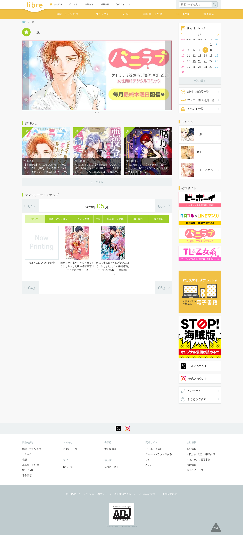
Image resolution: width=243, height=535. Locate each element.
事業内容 (89, 4)
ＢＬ (191, 152)
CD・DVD (183, 14)
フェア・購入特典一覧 (200, 100)
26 (194, 66)
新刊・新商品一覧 (198, 91)
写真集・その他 (152, 14)
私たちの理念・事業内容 (202, 454)
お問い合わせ (170, 493)
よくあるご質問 (196, 399)
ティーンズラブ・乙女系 (159, 454)
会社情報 (73, 4)
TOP (24, 22)
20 (199, 61)
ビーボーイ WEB (155, 449)
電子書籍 (208, 14)
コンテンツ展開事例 (199, 459)
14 (205, 55)
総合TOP (58, 4)
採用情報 (105, 4)
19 (194, 61)
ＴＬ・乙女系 (197, 170)
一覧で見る (200, 80)
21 (205, 61)
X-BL (148, 464)
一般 (191, 134)
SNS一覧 (68, 467)
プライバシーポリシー (95, 493)
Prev (25, 75)
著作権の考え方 (122, 493)
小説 (126, 14)
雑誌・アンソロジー (68, 14)
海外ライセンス (123, 4)
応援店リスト (111, 467)
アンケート (194, 390)
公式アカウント (197, 366)
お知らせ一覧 (70, 449)
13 (199, 55)
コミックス (102, 14)
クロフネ (150, 459)
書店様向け (110, 449)
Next (168, 75)
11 (188, 55)
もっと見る (97, 182)
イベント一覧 (195, 108)
